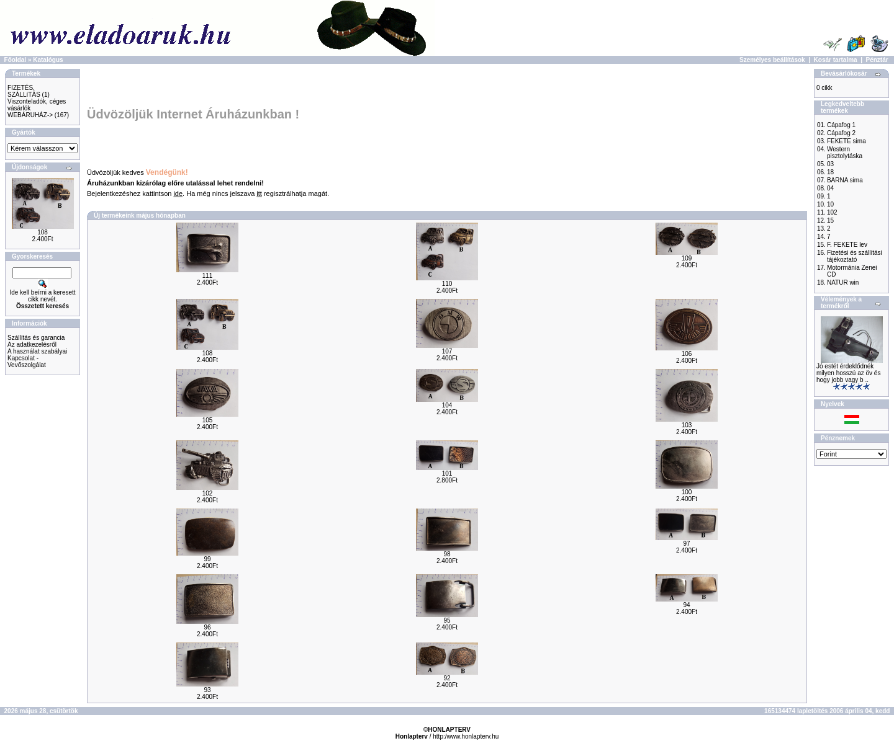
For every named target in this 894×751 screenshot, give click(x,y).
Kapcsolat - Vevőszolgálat (26, 361)
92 (446, 678)
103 (687, 425)
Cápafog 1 (841, 125)
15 (830, 220)
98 (446, 554)
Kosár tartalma (835, 59)
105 (207, 420)
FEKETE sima (846, 141)
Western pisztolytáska (844, 152)
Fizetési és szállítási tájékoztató (854, 256)
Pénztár (877, 59)
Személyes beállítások (772, 59)
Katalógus (48, 59)
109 (687, 258)
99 (207, 559)
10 (830, 204)
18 (830, 172)
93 (207, 690)
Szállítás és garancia (36, 337)
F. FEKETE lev (847, 244)
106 (687, 353)
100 (687, 492)
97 (686, 543)
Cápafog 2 (841, 133)
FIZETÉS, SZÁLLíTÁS (23, 91)
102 (207, 493)
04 (830, 188)
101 (447, 473)
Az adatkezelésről (31, 344)
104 (447, 405)
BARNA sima (845, 180)
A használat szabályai (37, 351)
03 (830, 164)
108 (42, 232)
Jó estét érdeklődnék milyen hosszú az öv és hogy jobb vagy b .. (848, 373)
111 (207, 275)
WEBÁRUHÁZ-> (30, 115)
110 (447, 283)
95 (446, 620)
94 (686, 605)
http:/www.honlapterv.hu (466, 736)
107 (447, 351)
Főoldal (15, 59)
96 (207, 627)
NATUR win (843, 282)
